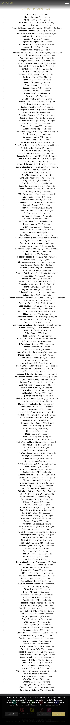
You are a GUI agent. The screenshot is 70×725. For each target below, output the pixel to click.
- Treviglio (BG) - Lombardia (36, 165)
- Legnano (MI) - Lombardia (37, 625)
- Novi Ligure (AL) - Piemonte (36, 168)
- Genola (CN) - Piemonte (36, 56)
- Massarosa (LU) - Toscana (36, 366)
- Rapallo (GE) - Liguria (37, 522)
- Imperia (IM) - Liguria (37, 86)
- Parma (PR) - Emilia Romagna (37, 159)
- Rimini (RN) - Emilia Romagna (37, 415)
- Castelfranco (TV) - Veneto (37, 350)
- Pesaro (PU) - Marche (37, 78)
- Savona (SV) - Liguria (37, 219)
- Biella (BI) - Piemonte (37, 105)
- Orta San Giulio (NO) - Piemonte (37, 298)
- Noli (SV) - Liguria (36, 432)
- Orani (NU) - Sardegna (36, 448)
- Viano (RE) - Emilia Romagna (36, 157)
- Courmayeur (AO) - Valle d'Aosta (36, 652)
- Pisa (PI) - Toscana (37, 617)
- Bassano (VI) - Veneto (37, 347)
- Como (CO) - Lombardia (37, 15)
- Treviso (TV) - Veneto (37, 91)
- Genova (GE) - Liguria (36, 260)
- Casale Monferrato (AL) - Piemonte (37, 454)
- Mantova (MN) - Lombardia (36, 268)
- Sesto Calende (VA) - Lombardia (37, 274)
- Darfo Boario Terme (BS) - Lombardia (37, 533)
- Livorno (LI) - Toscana (37, 377)
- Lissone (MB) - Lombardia (37, 176)
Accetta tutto (58, 714)
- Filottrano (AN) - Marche (37, 385)
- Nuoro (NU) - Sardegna (37, 470)
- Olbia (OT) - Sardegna (37, 29)
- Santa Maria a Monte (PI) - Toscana (37, 230)
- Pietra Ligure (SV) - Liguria (37, 64)
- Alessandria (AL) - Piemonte (37, 187)
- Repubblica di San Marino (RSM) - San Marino (36, 53)
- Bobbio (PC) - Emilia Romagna (37, 119)
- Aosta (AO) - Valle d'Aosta (36, 650)
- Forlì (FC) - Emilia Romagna (36, 587)
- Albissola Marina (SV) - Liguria (37, 478)
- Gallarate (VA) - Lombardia (37, 244)
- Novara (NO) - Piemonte (37, 89)
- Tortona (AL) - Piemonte (36, 181)
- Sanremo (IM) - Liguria (37, 18)
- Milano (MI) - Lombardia (37, 72)
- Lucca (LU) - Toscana (37, 173)
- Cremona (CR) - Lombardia (37, 127)
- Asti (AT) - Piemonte (37, 97)
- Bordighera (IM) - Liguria (37, 655)
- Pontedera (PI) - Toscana (37, 227)
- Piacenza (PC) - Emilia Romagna (37, 116)
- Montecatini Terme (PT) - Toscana (37, 565)
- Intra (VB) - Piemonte (37, 178)
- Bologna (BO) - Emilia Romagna (37, 249)
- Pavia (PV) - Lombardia (37, 579)
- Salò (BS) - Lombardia (37, 445)
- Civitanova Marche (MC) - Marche (36, 672)
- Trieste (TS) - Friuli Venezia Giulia (36, 328)
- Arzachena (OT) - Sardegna (37, 203)
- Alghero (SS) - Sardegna (36, 45)
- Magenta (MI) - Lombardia (37, 290)
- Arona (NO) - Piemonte (37, 500)
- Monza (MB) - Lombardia (36, 37)
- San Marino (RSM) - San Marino (36, 609)
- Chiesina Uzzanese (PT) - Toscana (36, 339)
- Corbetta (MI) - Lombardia (37, 543)
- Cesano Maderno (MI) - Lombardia (37, 189)
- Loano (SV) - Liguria (37, 140)
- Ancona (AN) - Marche (37, 50)
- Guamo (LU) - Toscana (36, 388)
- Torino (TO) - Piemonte (37, 48)
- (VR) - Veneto (37, 42)
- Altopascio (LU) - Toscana (36, 642)
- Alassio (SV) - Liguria (37, 26)
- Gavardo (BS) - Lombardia (36, 345)
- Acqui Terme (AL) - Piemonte (37, 108)
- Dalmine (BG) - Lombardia (37, 184)
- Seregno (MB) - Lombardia (37, 69)
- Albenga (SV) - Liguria (36, 206)
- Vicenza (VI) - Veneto (37, 603)
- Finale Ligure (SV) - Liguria (37, 99)
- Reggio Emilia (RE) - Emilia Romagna (37, 132)
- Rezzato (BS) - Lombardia (37, 271)
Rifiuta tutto (44, 714)
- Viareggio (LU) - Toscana (37, 508)
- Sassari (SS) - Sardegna (36, 225)
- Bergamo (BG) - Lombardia (37, 192)
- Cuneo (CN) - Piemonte (37, 170)
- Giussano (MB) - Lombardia (37, 413)
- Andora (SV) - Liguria (37, 148)
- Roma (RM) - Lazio (37, 198)
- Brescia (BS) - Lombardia (37, 628)
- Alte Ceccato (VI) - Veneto (37, 563)
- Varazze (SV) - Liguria (36, 524)
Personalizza (11, 714)
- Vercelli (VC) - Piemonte (37, 94)
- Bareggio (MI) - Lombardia (37, 375)
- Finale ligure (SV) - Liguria (37, 535)
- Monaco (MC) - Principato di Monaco (37, 146)
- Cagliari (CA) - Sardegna (37, 266)
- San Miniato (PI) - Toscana (36, 440)
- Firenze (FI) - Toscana (37, 162)
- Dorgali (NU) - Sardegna (36, 372)
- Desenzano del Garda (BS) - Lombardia (37, 195)
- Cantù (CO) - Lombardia (37, 296)
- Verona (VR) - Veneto (37, 83)
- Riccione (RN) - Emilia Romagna (36, 23)
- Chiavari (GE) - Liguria (37, 394)
